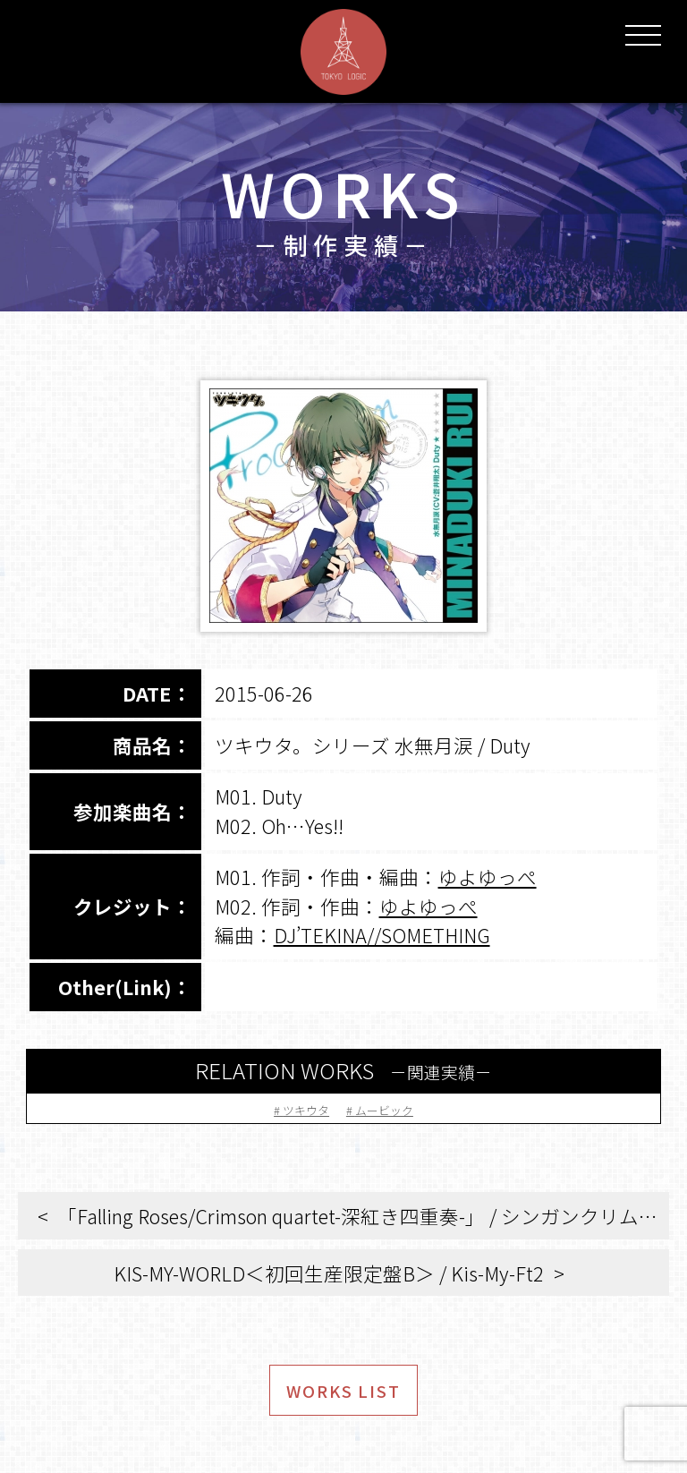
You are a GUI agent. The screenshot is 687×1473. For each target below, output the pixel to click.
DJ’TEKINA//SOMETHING (382, 935)
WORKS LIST (344, 1401)
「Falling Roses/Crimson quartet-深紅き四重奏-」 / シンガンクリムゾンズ (363, 1216)
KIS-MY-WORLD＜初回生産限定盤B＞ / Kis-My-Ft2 (329, 1273)
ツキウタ (293, 1107)
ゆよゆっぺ (487, 876)
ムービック (398, 1107)
